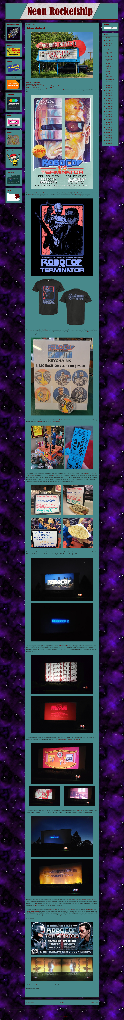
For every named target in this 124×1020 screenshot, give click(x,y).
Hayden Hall (67, 193)
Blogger (65, 1016)
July (106, 66)
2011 (107, 114)
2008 (107, 122)
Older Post (94, 1002)
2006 (107, 127)
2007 (107, 124)
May (106, 71)
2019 (107, 93)
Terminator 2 (86, 473)
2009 (107, 119)
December (108, 48)
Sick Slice (77, 193)
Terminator (39, 554)
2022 (107, 85)
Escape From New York (74, 739)
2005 (107, 130)
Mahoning (78, 194)
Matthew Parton (63, 420)
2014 (107, 106)
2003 (107, 135)
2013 (107, 109)
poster (30, 193)
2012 (107, 111)
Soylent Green (62, 739)
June (107, 68)
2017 (107, 98)
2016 (107, 101)
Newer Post (30, 1002)
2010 (107, 117)
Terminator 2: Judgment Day (88, 899)
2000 (107, 143)
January (108, 82)
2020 (107, 90)
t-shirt (30, 330)
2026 (107, 38)
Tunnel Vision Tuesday (32, 911)
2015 (107, 103)
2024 (107, 43)
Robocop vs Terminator (33, 82)
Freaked (30, 194)
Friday (28, 84)
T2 (37, 903)
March (107, 76)
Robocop (33, 84)
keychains (50, 420)
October (108, 56)
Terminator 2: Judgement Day (51, 86)
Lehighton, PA (48, 88)
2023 (107, 46)
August (107, 63)
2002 (107, 138)
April (107, 74)
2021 (107, 88)
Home (62, 1002)
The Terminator (37, 86)
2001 (107, 140)
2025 (107, 40)
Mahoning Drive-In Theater (34, 88)
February (108, 79)
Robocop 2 (40, 84)
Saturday (29, 86)
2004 (107, 132)
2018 (107, 95)
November (108, 52)
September (108, 59)
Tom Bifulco (45, 330)
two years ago (89, 909)
